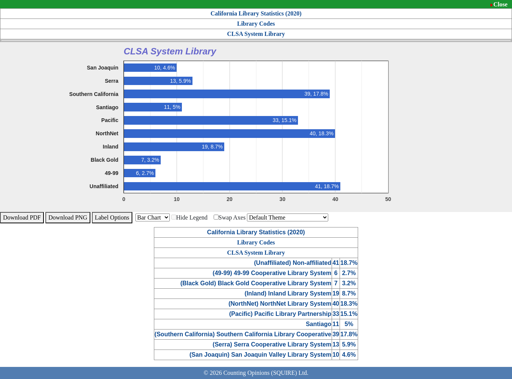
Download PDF (22, 217)
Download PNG (67, 217)
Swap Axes (230, 217)
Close (500, 4)
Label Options (112, 217)
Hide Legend (189, 217)
